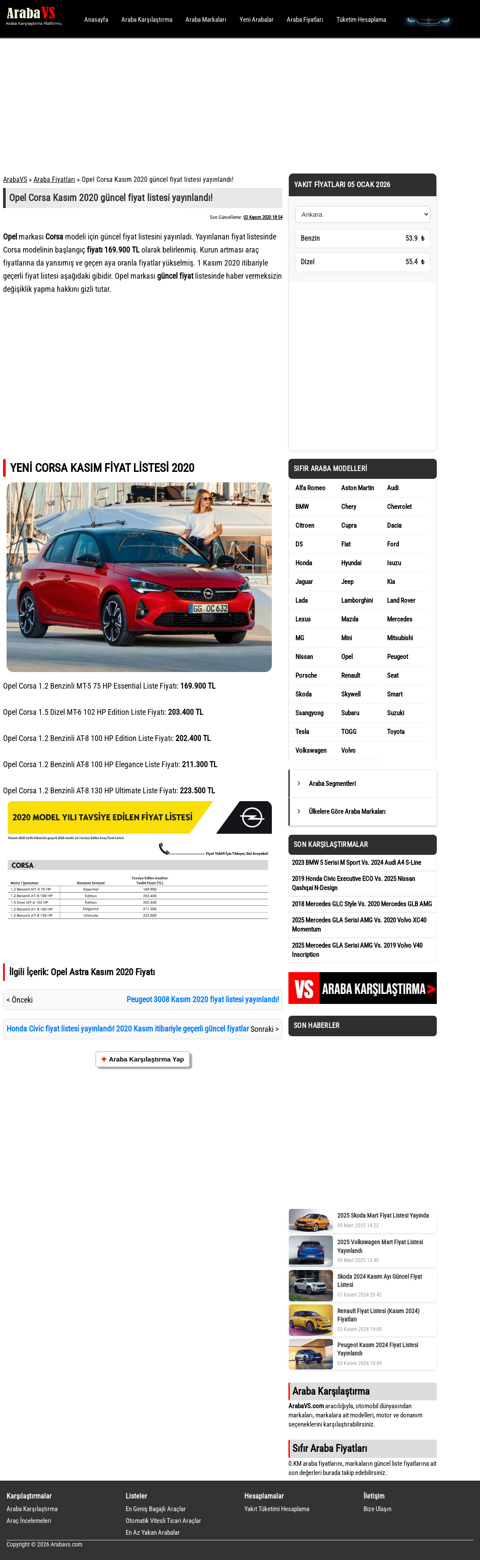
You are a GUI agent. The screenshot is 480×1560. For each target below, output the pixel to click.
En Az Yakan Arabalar (153, 1532)
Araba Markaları (205, 20)
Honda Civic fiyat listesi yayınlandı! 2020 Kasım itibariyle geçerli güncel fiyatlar (128, 1028)
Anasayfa (96, 20)
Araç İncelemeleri (29, 1521)
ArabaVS (15, 179)
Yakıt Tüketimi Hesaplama (276, 1509)
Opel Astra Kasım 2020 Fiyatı (103, 971)
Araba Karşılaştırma (146, 20)
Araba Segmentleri (332, 784)
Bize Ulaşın (377, 1509)
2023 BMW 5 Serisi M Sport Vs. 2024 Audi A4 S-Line (356, 863)
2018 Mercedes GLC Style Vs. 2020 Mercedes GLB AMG (362, 904)
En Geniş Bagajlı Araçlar (156, 1509)
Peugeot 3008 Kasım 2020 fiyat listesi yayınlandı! (203, 999)
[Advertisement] (228, 105)
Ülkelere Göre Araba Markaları (347, 812)
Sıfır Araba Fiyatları (329, 1448)
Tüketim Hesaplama (361, 20)
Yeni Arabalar (257, 20)
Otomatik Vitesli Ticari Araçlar (163, 1521)
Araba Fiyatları (305, 20)
